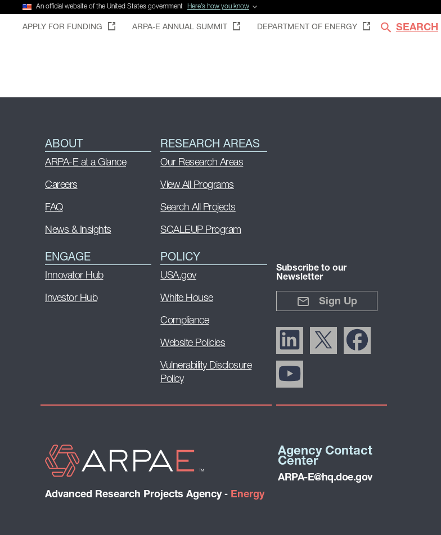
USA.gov (178, 276)
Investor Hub (71, 298)
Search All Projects (198, 208)
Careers (61, 185)
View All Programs (197, 185)
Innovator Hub (74, 276)
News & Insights (78, 230)
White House (186, 298)
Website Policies (192, 343)
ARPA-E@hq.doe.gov (325, 478)
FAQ (54, 208)
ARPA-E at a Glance (85, 163)
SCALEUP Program (200, 230)
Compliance (184, 321)
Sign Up (326, 301)
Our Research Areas (201, 163)
